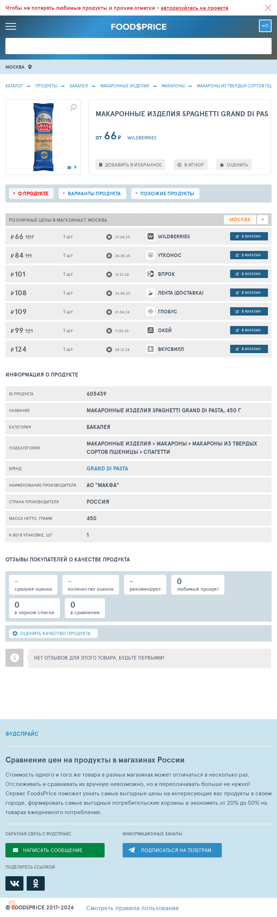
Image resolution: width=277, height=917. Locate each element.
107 (29, 236)
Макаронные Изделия (124, 85)
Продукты (46, 85)
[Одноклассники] (36, 883)
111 (28, 255)
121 (29, 330)
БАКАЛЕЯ (79, 85)
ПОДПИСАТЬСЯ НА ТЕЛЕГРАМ (176, 850)
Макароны (173, 85)
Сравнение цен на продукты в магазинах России (95, 759)
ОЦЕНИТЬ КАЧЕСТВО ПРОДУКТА (52, 633)
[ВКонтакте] (14, 883)
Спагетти (157, 452)
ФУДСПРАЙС (22, 734)
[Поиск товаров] (138, 46)
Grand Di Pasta (107, 468)
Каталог (14, 85)
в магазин (248, 236)
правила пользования (132, 907)
